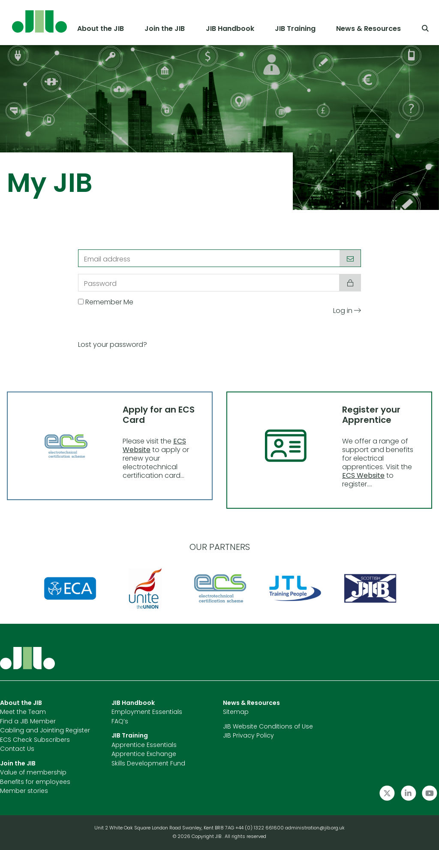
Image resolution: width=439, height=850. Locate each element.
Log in (347, 311)
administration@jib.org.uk (315, 828)
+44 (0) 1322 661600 (260, 828)
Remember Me (109, 302)
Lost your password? (112, 345)
